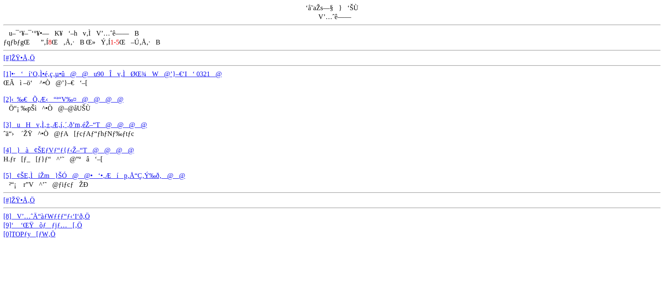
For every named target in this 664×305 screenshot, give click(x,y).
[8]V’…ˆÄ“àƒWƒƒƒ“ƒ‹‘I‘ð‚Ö (46, 216)
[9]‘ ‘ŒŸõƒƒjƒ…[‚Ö (42, 225)
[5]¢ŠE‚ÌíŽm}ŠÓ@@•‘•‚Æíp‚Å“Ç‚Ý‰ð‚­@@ (94, 175)
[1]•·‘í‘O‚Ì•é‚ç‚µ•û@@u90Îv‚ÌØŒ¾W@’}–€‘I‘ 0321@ (112, 74)
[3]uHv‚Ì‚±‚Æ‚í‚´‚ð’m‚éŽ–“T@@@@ (75, 124)
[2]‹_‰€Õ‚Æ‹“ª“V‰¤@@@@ (63, 99)
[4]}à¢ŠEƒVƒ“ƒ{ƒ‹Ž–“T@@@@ (68, 150)
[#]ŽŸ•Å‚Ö (19, 57)
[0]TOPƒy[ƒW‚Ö (29, 234)
